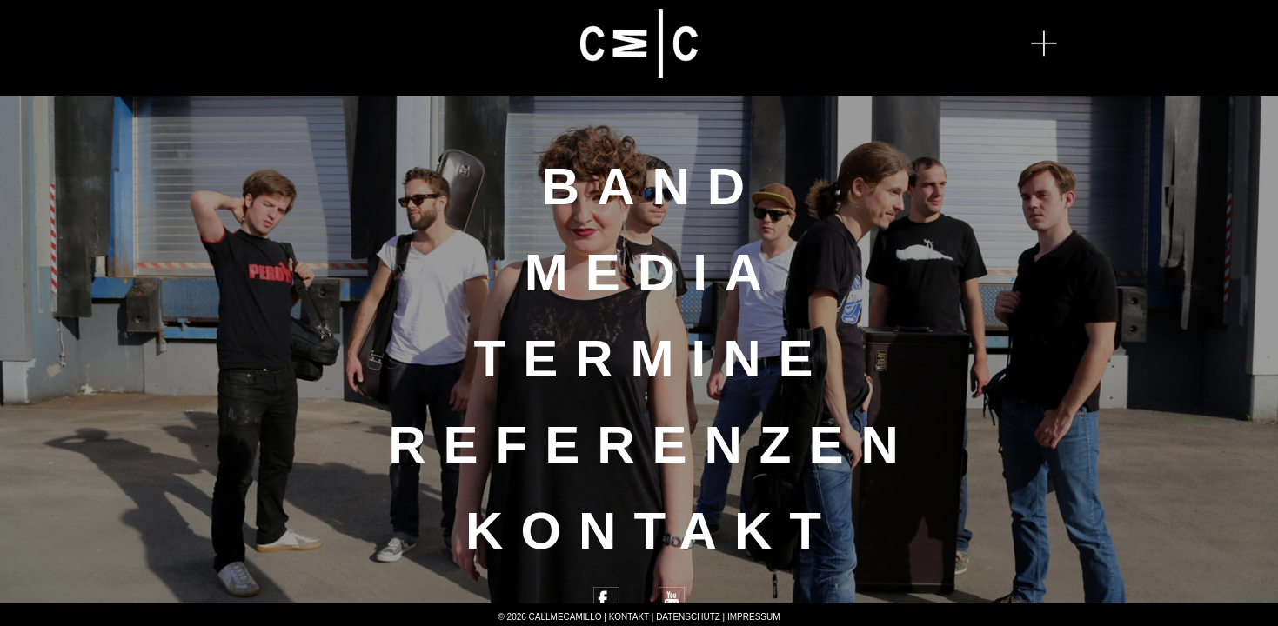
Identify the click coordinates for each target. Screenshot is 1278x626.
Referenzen (652, 445)
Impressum (753, 617)
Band (652, 186)
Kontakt (652, 531)
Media (652, 272)
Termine (652, 359)
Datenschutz (688, 617)
